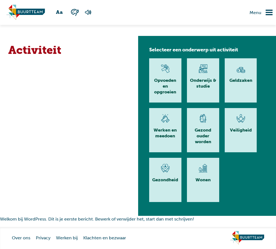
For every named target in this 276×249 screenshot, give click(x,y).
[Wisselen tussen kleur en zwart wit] (75, 12)
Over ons (21, 237)
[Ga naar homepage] (247, 238)
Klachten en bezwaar (104, 237)
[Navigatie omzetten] (265, 12)
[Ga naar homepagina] (26, 12)
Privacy (43, 237)
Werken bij (67, 237)
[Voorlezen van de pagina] (88, 12)
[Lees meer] (165, 80)
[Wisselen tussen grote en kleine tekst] (60, 12)
